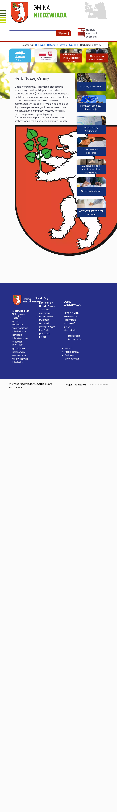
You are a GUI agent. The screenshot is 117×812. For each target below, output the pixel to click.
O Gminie (40, 45)
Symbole (73, 45)
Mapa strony (72, 352)
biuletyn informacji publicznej (87, 33)
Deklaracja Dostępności (75, 337)
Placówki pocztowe (44, 332)
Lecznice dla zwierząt (46, 318)
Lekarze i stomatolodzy (47, 325)
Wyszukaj (63, 33)
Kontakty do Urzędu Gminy (47, 304)
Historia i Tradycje (57, 45)
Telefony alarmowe (45, 311)
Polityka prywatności (72, 357)
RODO (42, 337)
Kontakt (69, 348)
